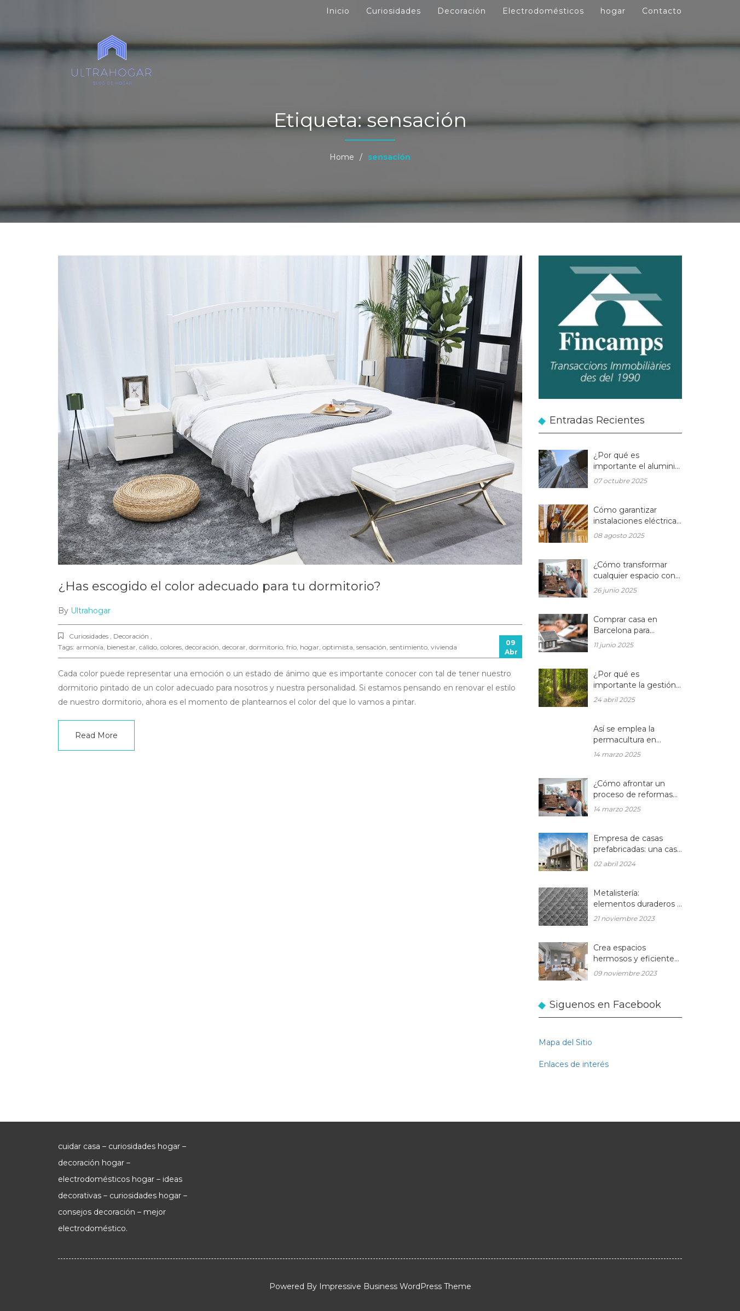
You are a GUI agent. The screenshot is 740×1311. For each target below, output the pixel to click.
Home (341, 157)
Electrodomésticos (543, 11)
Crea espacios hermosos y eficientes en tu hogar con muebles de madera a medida (635, 954)
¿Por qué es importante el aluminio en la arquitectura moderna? (636, 461)
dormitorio (266, 647)
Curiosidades (393, 11)
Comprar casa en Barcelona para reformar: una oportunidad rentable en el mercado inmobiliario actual (633, 625)
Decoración (461, 11)
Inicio (338, 11)
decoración (202, 647)
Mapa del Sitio (565, 1042)
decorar (234, 647)
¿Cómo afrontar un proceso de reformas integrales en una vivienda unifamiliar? (633, 790)
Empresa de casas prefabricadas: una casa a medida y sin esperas (637, 844)
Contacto (662, 11)
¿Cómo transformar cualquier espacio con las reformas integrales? (634, 571)
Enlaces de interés (574, 1064)
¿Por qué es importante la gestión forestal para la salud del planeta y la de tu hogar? (634, 680)
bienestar (121, 647)
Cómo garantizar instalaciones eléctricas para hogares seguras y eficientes (637, 516)
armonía (89, 647)
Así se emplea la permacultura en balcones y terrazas (629, 735)
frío (291, 647)
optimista (337, 647)
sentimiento (408, 647)
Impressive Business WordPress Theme (395, 1286)
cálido (148, 647)
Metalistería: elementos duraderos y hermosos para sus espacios (637, 899)
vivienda (444, 647)
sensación (371, 647)
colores (171, 647)
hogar (613, 11)
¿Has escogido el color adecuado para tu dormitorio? (219, 586)
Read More (96, 735)
